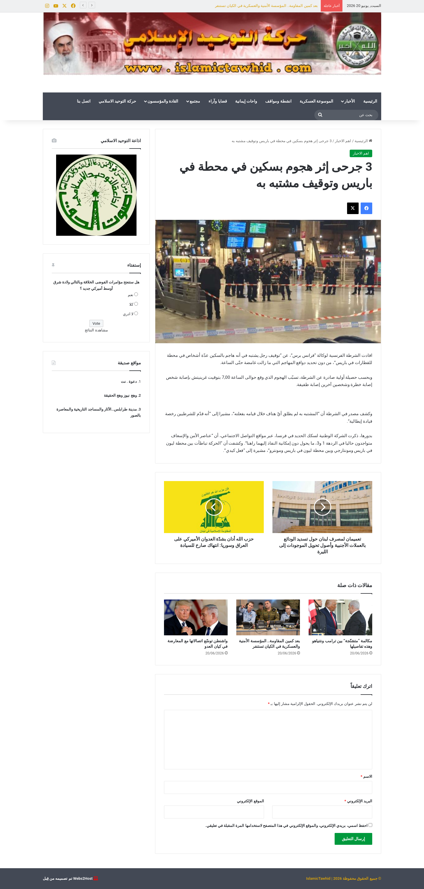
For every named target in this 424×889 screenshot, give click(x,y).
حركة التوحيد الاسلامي (117, 101)
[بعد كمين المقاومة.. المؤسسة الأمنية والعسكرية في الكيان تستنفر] (268, 617)
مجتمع (195, 101)
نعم (130, 295)
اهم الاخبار (343, 141)
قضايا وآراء (218, 101)
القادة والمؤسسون (163, 101)
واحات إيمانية (246, 101)
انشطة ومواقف (278, 101)
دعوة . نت (129, 381)
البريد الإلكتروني (358, 801)
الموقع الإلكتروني (250, 801)
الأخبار (349, 101)
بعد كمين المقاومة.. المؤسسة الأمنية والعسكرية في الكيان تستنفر (266, 5)
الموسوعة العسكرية (316, 101)
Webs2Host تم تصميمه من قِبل (68, 878)
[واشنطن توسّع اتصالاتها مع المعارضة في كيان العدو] (196, 617)
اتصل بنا (83, 101)
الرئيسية (370, 101)
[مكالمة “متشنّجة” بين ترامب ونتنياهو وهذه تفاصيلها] (340, 617)
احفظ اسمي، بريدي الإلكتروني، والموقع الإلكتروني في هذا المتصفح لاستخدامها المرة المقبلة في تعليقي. (286, 825)
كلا (131, 304)
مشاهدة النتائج (96, 330)
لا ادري (128, 314)
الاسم (366, 776)
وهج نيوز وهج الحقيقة (120, 395)
